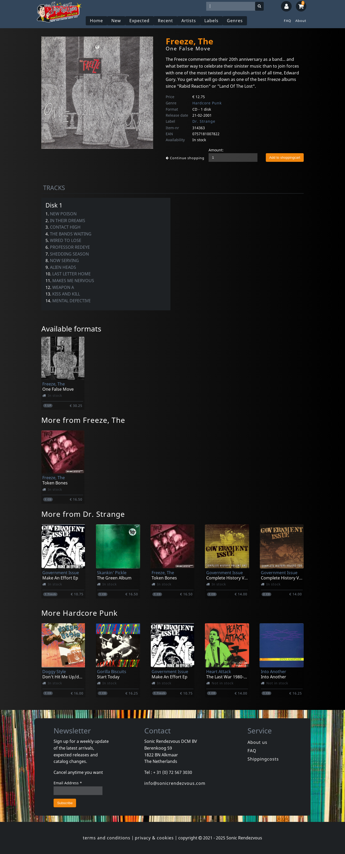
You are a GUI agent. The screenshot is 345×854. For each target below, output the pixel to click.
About (300, 20)
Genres (235, 20)
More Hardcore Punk (79, 613)
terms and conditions (106, 838)
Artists (188, 20)
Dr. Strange (203, 121)
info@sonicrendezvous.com (174, 783)
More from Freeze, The (83, 420)
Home (96, 20)
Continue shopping (185, 158)
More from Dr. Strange (83, 514)
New (116, 20)
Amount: (216, 149)
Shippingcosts (263, 759)
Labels (211, 20)
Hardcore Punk (207, 102)
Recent (165, 20)
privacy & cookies (154, 838)
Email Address (68, 782)
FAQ (287, 20)
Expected (139, 20)
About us (257, 742)
